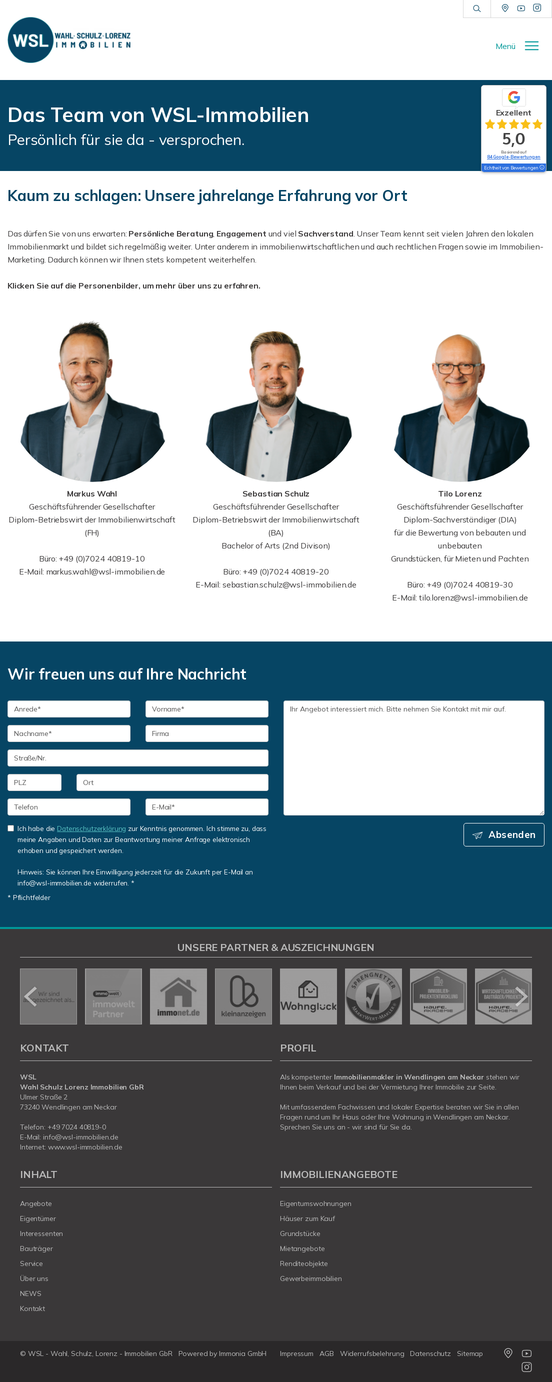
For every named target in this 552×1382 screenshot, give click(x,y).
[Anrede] (69, 709)
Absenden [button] (512, 834)
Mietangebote (302, 1248)
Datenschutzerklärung (91, 828)
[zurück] (31, 996)
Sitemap (470, 1353)
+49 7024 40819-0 (77, 1127)
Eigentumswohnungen (316, 1203)
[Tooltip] (541, 168)
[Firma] (207, 733)
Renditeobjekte (304, 1263)
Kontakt (32, 1308)
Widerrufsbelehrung (372, 1353)
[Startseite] (69, 40)
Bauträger (36, 1248)
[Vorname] (207, 709)
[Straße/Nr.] (138, 758)
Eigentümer (38, 1218)
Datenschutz (430, 1353)
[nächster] (521, 996)
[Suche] (476, 9)
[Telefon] (69, 807)
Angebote (36, 1203)
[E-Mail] (207, 807)
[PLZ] (35, 782)
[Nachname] (69, 733)
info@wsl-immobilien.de (80, 1137)
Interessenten (41, 1233)
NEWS (31, 1293)
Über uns (34, 1278)
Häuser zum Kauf (307, 1218)
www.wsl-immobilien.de (85, 1147)
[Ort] (172, 782)
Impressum (297, 1353)
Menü (506, 46)
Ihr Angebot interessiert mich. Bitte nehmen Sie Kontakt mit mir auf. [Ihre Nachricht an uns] (414, 758)
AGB (327, 1353)
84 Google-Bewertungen (513, 157)
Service (31, 1263)
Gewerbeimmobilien (311, 1278)
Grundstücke (300, 1233)
